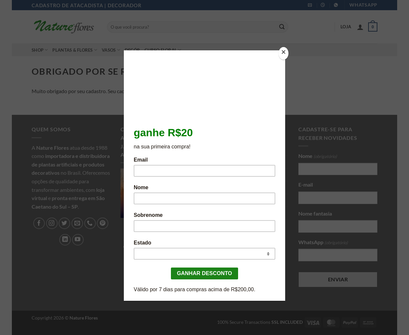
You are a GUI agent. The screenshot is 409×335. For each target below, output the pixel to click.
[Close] (283, 53)
